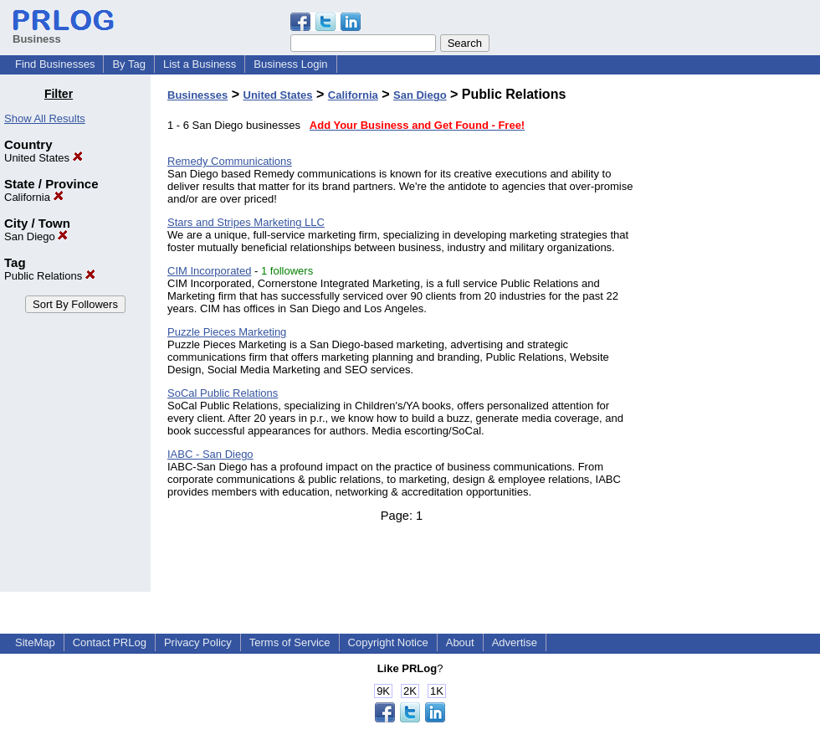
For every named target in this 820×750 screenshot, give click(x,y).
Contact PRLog (109, 642)
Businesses (197, 95)
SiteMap (35, 642)
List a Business (199, 64)
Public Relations (49, 276)
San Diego (36, 236)
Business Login (290, 64)
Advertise (514, 642)
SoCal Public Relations (222, 393)
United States (43, 158)
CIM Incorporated (209, 271)
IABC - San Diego (210, 454)
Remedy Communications (229, 161)
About (460, 642)
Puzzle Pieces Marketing (226, 332)
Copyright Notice (388, 642)
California (34, 197)
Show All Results (44, 118)
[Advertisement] (735, 338)
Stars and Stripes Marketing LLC (246, 222)
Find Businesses (55, 64)
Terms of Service (290, 642)
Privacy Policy (198, 642)
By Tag (129, 64)
